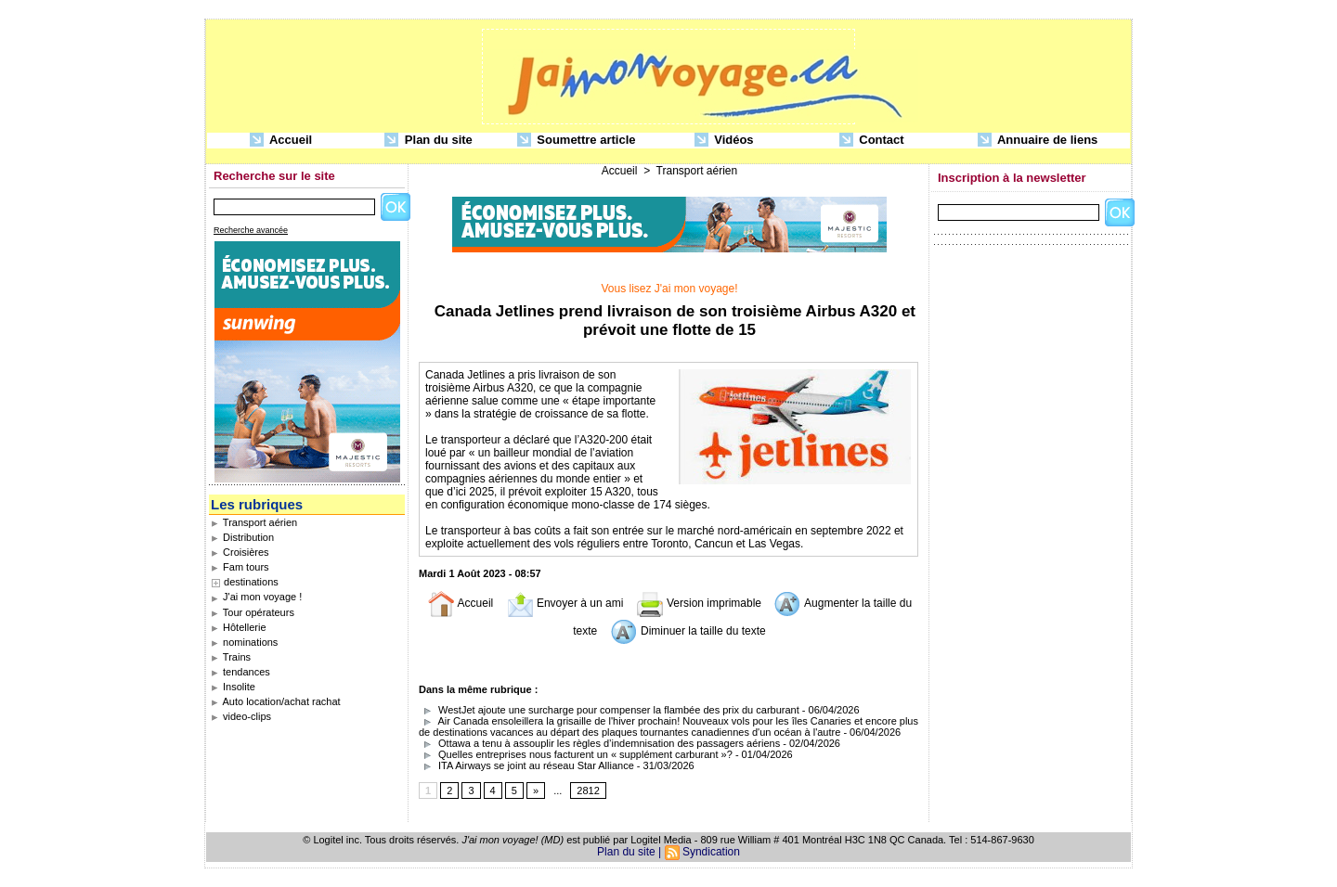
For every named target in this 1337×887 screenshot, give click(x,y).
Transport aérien (254, 522)
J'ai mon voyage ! (256, 596)
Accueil (281, 140)
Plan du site (428, 140)
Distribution (242, 537)
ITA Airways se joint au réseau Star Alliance (526, 765)
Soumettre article (576, 140)
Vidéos (724, 140)
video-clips (241, 716)
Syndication (711, 851)
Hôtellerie (238, 627)
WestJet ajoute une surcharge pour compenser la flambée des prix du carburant (609, 709)
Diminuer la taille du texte (688, 630)
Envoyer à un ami (565, 603)
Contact (871, 140)
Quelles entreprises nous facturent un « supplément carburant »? (576, 754)
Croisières (240, 552)
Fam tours (240, 566)
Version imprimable (698, 603)
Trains (231, 656)
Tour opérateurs (252, 612)
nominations (244, 642)
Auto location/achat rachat (276, 701)
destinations (251, 581)
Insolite (233, 686)
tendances (240, 671)
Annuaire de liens (1038, 140)
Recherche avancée (251, 230)
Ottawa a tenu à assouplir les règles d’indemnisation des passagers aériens (599, 743)
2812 (588, 790)
